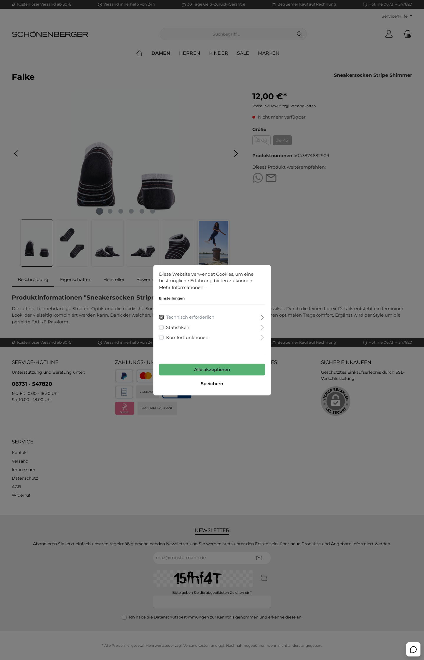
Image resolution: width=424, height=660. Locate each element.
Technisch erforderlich (190, 317)
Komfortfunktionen (187, 337)
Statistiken (177, 327)
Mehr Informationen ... (183, 287)
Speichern (212, 383)
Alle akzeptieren (212, 369)
